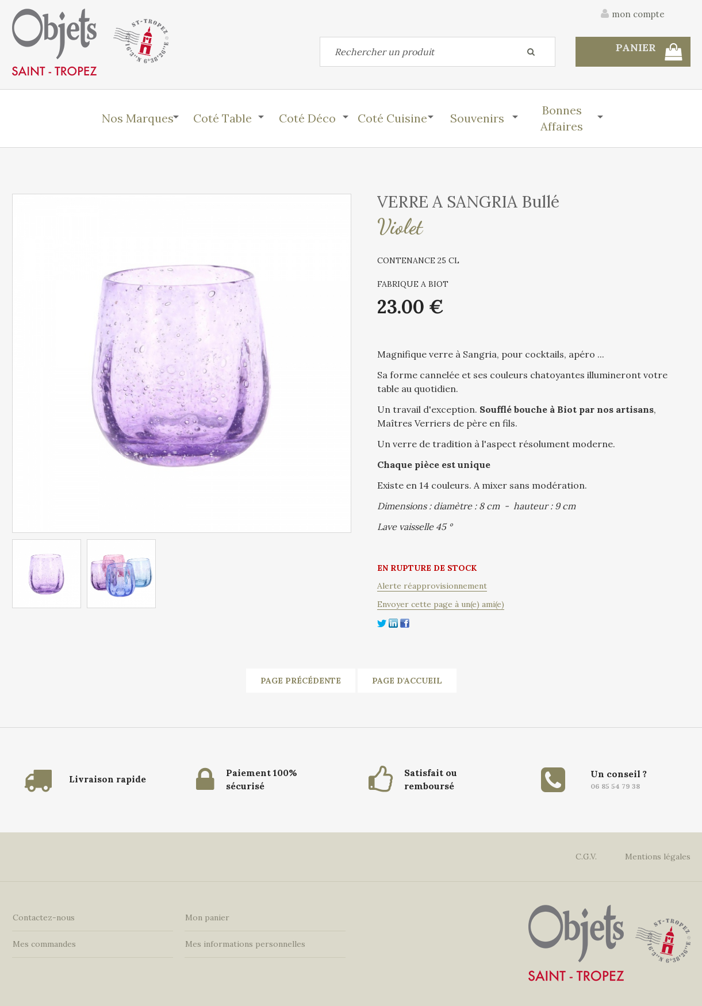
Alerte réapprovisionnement (432, 586)
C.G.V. (586, 855)
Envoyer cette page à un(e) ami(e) (440, 604)
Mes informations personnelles (245, 943)
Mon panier (207, 916)
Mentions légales (658, 855)
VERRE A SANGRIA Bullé (468, 201)
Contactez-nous (43, 916)
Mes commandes (43, 943)
